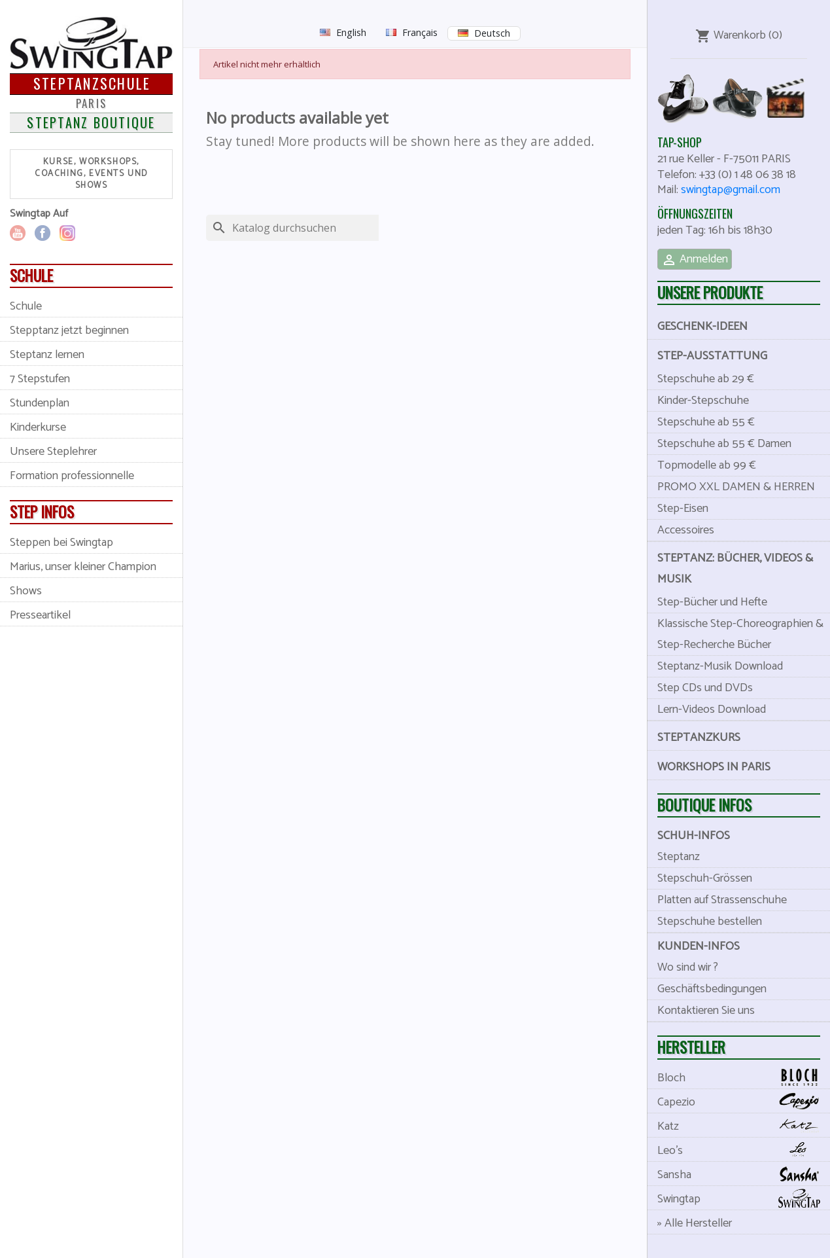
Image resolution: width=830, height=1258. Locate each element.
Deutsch (492, 33)
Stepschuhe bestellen (709, 921)
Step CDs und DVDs (705, 688)
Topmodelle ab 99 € (706, 465)
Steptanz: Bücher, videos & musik (735, 568)
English (351, 32)
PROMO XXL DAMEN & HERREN (736, 487)
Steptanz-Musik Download (720, 666)
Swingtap (743, 1199)
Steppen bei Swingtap (61, 542)
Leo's (743, 1150)
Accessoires (685, 530)
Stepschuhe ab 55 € (706, 422)
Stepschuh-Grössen (704, 878)
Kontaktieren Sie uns (706, 1010)
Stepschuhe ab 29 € (705, 379)
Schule (26, 306)
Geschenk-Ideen (702, 326)
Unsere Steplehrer (53, 451)
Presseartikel (40, 615)
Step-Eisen (682, 508)
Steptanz (678, 857)
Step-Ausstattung (712, 356)
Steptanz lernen (47, 355)
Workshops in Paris (713, 767)
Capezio (743, 1102)
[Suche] (312, 228)
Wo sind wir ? (687, 967)
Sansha (743, 1174)
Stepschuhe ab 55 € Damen (724, 444)
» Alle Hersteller (694, 1223)
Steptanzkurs (698, 737)
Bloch (743, 1078)
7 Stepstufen (40, 379)
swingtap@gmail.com (730, 190)
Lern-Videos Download (711, 709)
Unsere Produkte (710, 292)
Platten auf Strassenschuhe (722, 900)
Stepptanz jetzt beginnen (69, 330)
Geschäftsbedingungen (712, 989)
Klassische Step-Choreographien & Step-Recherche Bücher (740, 634)
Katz (743, 1126)
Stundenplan (39, 403)
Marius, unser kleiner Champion (83, 567)
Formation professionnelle (72, 476)
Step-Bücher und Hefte (712, 602)
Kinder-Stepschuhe (703, 400)
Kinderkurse (38, 427)
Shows (26, 591)
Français (420, 32)
